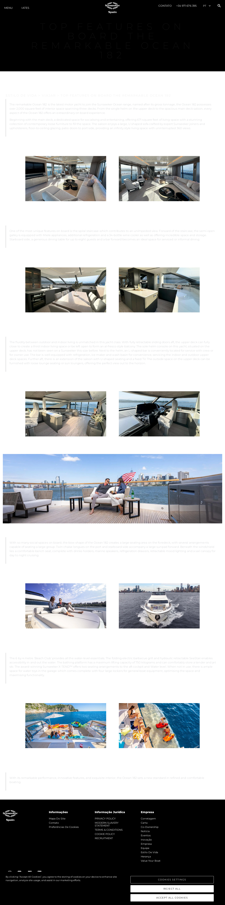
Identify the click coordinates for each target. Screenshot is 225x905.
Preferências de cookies (64, 827)
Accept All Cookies (172, 897)
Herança (146, 856)
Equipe (145, 848)
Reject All (172, 888)
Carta (144, 822)
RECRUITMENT (104, 838)
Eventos (146, 835)
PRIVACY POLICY (105, 818)
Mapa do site (57, 818)
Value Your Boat (150, 860)
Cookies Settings (172, 879)
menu (8, 7)
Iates (25, 7)
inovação (146, 839)
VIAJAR (49, 82)
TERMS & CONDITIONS (109, 829)
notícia (145, 831)
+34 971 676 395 (186, 5)
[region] (112, 888)
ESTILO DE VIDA (21, 82)
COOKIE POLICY (105, 834)
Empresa (146, 843)
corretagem (148, 818)
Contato (165, 5)
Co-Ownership (149, 827)
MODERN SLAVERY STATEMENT (106, 824)
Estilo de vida (149, 852)
